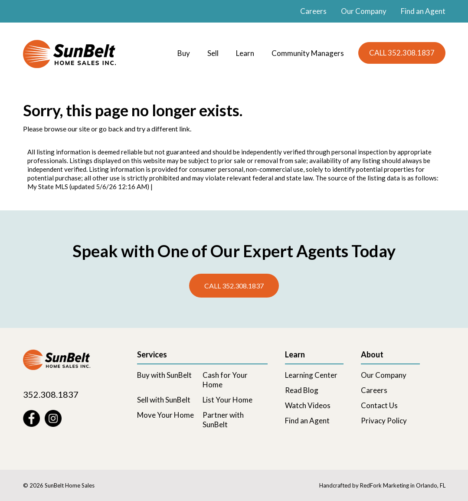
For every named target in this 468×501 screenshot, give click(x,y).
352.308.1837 (51, 394)
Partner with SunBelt (223, 419)
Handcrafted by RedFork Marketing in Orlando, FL (382, 485)
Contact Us (379, 405)
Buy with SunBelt (164, 375)
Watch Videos (308, 405)
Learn (245, 53)
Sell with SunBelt (163, 399)
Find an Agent (423, 11)
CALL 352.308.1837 (402, 52)
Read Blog (301, 390)
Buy (183, 53)
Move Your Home (165, 414)
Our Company (363, 11)
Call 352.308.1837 (234, 286)
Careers (313, 11)
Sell (213, 53)
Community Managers (308, 53)
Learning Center (311, 375)
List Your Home (227, 399)
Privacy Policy (384, 420)
